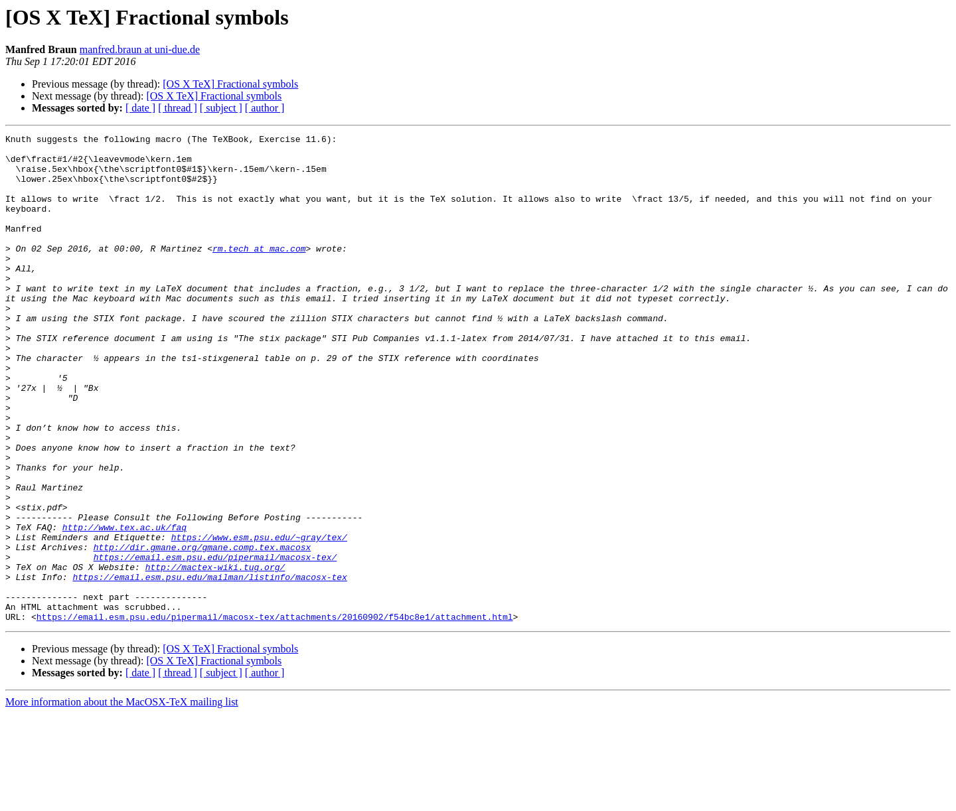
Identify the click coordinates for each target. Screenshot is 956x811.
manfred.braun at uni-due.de (140, 49)
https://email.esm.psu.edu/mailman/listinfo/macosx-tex (209, 666)
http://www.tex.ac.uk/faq (124, 607)
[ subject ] (221, 107)
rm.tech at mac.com (258, 272)
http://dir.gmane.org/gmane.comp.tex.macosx (202, 630)
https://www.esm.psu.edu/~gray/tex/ (259, 619)
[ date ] (140, 107)
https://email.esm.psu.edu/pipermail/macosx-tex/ (215, 642)
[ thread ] (177, 107)
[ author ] (265, 107)
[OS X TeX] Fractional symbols (230, 84)
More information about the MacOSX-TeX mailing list (121, 799)
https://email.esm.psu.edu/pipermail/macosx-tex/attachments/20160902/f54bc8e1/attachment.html (275, 714)
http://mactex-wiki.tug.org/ (215, 654)
